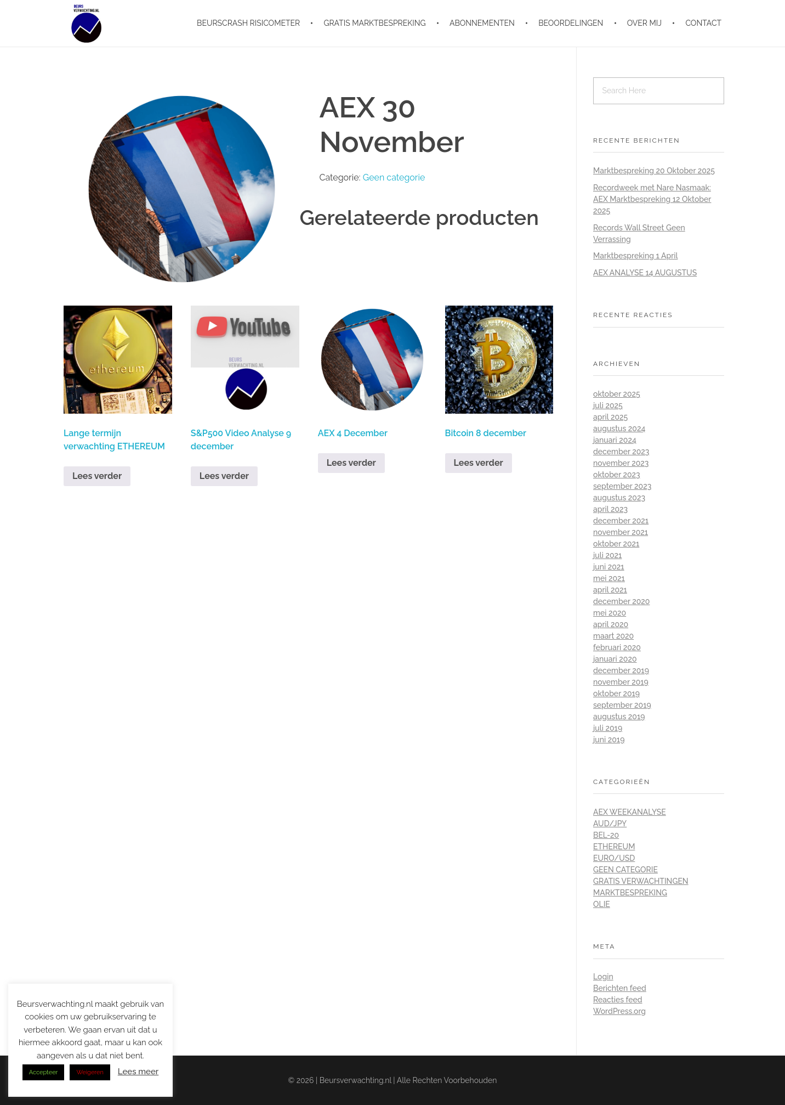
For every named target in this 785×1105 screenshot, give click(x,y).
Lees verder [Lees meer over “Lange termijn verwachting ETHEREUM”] (97, 476)
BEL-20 (606, 835)
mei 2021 (609, 578)
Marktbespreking (630, 892)
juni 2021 (608, 566)
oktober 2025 (616, 394)
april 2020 (610, 624)
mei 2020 (609, 612)
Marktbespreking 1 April (635, 255)
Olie (601, 904)
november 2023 (621, 463)
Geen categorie (394, 177)
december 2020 (621, 601)
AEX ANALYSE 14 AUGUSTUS (645, 272)
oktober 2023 (616, 474)
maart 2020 (613, 636)
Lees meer (138, 1071)
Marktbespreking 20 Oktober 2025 (654, 170)
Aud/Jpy (610, 823)
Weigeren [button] (89, 1072)
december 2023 (621, 451)
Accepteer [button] (43, 1072)
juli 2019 (607, 728)
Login (603, 976)
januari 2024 (614, 440)
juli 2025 (608, 405)
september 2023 (622, 486)
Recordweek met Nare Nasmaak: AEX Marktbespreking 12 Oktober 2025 (652, 199)
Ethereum (614, 846)
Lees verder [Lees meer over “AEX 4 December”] (351, 463)
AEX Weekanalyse (629, 812)
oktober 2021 (616, 543)
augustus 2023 (619, 497)
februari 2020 (617, 647)
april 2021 (610, 589)
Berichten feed (619, 988)
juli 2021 (607, 555)
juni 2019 (608, 739)
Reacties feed (617, 999)
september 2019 (622, 705)
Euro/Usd (614, 858)
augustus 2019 (619, 716)
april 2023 (610, 509)
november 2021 (620, 532)
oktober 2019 (616, 693)
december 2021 (621, 520)
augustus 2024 (619, 428)
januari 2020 (615, 659)
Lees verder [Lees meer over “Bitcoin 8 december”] (478, 463)
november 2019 (621, 682)
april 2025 (610, 417)
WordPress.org (619, 1011)
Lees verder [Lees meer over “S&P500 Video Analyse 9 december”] (224, 476)
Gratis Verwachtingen (641, 881)
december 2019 (621, 670)
